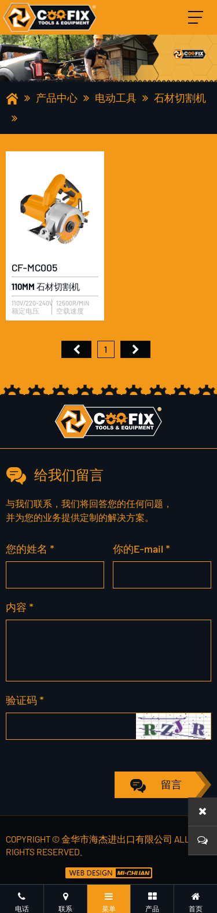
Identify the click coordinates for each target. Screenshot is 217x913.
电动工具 (116, 97)
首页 (76, 349)
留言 (171, 784)
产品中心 (57, 97)
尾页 (135, 349)
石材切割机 (180, 97)
